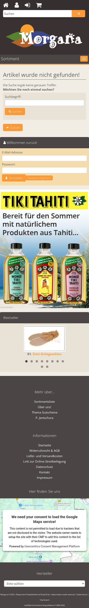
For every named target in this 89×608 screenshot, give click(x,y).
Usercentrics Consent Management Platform (52, 546)
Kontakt (44, 472)
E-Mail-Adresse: (12, 152)
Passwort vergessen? (39, 177)
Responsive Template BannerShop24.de (33, 594)
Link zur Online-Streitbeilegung (44, 461)
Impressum (44, 478)
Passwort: (8, 164)
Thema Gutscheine (44, 412)
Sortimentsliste (44, 402)
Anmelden (14, 178)
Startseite (44, 445)
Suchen (15, 111)
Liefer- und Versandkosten (44, 456)
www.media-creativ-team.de (63, 594)
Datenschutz (44, 467)
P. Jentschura (44, 418)
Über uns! (44, 407)
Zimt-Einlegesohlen (47, 354)
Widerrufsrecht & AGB (44, 451)
